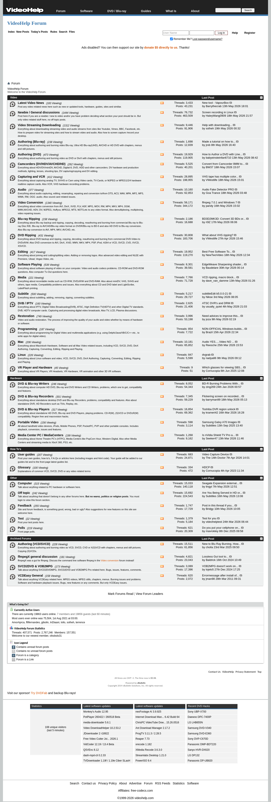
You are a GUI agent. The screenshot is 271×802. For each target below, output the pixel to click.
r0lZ (208, 222)
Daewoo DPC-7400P (199, 716)
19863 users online (45, 614)
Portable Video (28, 422)
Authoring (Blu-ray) (31, 141)
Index (11, 31)
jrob (208, 145)
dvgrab (206, 354)
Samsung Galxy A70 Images (219, 422)
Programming (27, 329)
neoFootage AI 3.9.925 (148, 711)
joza (208, 319)
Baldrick (210, 560)
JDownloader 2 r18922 (96, 733)
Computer (25, 483)
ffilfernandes (33, 622)
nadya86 (211, 358)
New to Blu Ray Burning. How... (221, 543)
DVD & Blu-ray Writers (33, 383)
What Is (171, 11)
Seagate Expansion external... (220, 483)
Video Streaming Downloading (39, 125)
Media (22, 277)
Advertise (135, 783)
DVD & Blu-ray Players (33, 409)
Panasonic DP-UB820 (200, 760)
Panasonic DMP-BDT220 (202, 744)
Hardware (16, 378)
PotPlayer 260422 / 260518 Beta (101, 716)
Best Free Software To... (217, 251)
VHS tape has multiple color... (220, 176)
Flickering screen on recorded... (221, 396)
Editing (23, 251)
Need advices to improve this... (221, 315)
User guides (26, 454)
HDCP (206, 467)
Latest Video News (31, 103)
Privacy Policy (107, 783)
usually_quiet (214, 306)
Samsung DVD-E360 (199, 733)
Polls (21, 528)
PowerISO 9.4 (143, 760)
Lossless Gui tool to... (215, 556)
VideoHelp (228, 671)
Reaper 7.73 (142, 738)
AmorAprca (18, 622)
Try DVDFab (39, 693)
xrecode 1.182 (144, 744)
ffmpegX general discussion (37, 556)
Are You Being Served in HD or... (222, 492)
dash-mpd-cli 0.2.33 (94, 755)
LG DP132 (194, 755)
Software (86, 11)
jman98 (210, 578)
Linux (22, 354)
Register (249, 32)
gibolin (45, 622)
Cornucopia (213, 370)
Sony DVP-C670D (198, 738)
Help (235, 32)
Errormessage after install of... (220, 575)
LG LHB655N (195, 722)
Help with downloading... (217, 125)
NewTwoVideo (214, 255)
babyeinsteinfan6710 (218, 157)
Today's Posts (39, 31)
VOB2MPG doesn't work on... (220, 566)
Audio (22, 189)
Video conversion (110, 560)
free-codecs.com (142, 790)
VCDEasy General (30, 575)
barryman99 (213, 399)
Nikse (209, 297)
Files (72, 31)
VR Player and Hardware (35, 367)
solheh (210, 128)
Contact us (89, 783)
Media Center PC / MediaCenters (40, 435)
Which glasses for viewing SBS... (222, 367)
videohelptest (214, 521)
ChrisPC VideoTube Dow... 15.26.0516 (157, 722)
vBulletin (141, 683)
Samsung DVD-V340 (199, 728)
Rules (53, 31)
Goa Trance (213, 192)
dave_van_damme (217, 280)
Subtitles (211, 425)
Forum (61, 11)
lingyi (209, 486)
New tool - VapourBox (215, 102)
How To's (15, 449)
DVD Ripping (27, 235)
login (20, 500)
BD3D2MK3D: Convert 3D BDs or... (223, 218)
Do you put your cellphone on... (221, 527)
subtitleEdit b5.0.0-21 (215, 293)
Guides (146, 11)
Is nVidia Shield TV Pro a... (218, 435)
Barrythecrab (213, 106)
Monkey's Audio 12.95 (95, 711)
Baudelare (212, 267)
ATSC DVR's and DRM (216, 303)
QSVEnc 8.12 (91, 749)
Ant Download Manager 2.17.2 (153, 728)
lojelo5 (210, 569)
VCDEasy (114, 582)
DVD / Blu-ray (116, 11)
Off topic (24, 493)
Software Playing (30, 264)
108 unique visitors (55, 727)
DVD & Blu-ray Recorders (36, 396)
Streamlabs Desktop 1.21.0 (151, 755)
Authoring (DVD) (29, 154)
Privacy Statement (246, 671)
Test (21, 518)
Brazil (209, 332)
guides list (23, 462)
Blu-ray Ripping (29, 219)
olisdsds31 (56, 635)
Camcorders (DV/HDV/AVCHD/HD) (42, 164)
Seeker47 (212, 438)
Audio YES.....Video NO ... (218, 341)
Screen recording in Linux (217, 112)
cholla (209, 547)
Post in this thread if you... (218, 505)
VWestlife (211, 180)
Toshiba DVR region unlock (218, 409)
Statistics (179, 783)
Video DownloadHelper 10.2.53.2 (102, 728)
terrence (80, 622)
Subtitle (23, 293)
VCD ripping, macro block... (219, 277)
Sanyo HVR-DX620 (199, 749)
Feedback (25, 505)
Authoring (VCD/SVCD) (34, 544)
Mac (21, 342)
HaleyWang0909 (216, 115)
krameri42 (212, 412)
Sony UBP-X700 (197, 711)
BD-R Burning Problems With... (221, 383)
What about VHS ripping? (217, 235)
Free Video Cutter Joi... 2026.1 (100, 738)
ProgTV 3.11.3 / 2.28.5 (148, 733)
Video (13, 97)
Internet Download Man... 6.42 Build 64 (157, 716)
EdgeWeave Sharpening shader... (222, 264)
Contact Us (214, 671)
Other (13, 477)
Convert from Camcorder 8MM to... (223, 163)
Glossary (24, 467)
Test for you (209, 518)
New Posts (22, 31)
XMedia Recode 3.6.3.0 (149, 749)
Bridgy (210, 508)
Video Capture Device (215, 454)
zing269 (210, 386)
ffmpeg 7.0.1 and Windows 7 (219, 202)
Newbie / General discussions (39, 112)
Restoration (26, 316)
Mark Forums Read (120, 593)
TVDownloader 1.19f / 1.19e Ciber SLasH (106, 760)
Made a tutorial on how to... (218, 141)
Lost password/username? (207, 39)
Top (259, 671)
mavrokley (212, 531)
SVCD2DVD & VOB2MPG (35, 566)
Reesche (211, 345)
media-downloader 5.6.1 (97, 722)
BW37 (209, 167)
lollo (63, 622)
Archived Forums (20, 538)
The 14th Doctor (215, 457)
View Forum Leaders (149, 593)
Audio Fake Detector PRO (218, 189)
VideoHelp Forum (26, 23)
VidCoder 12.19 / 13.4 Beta (98, 744)
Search (63, 31)
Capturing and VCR (31, 176)
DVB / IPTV (25, 303)
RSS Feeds (162, 783)
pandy (209, 205)
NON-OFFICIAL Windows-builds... (223, 328)
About (195, 11)
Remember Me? (181, 39)
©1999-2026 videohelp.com (135, 798)
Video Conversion (30, 202)
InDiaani (54, 622)
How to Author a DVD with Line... (222, 154)
